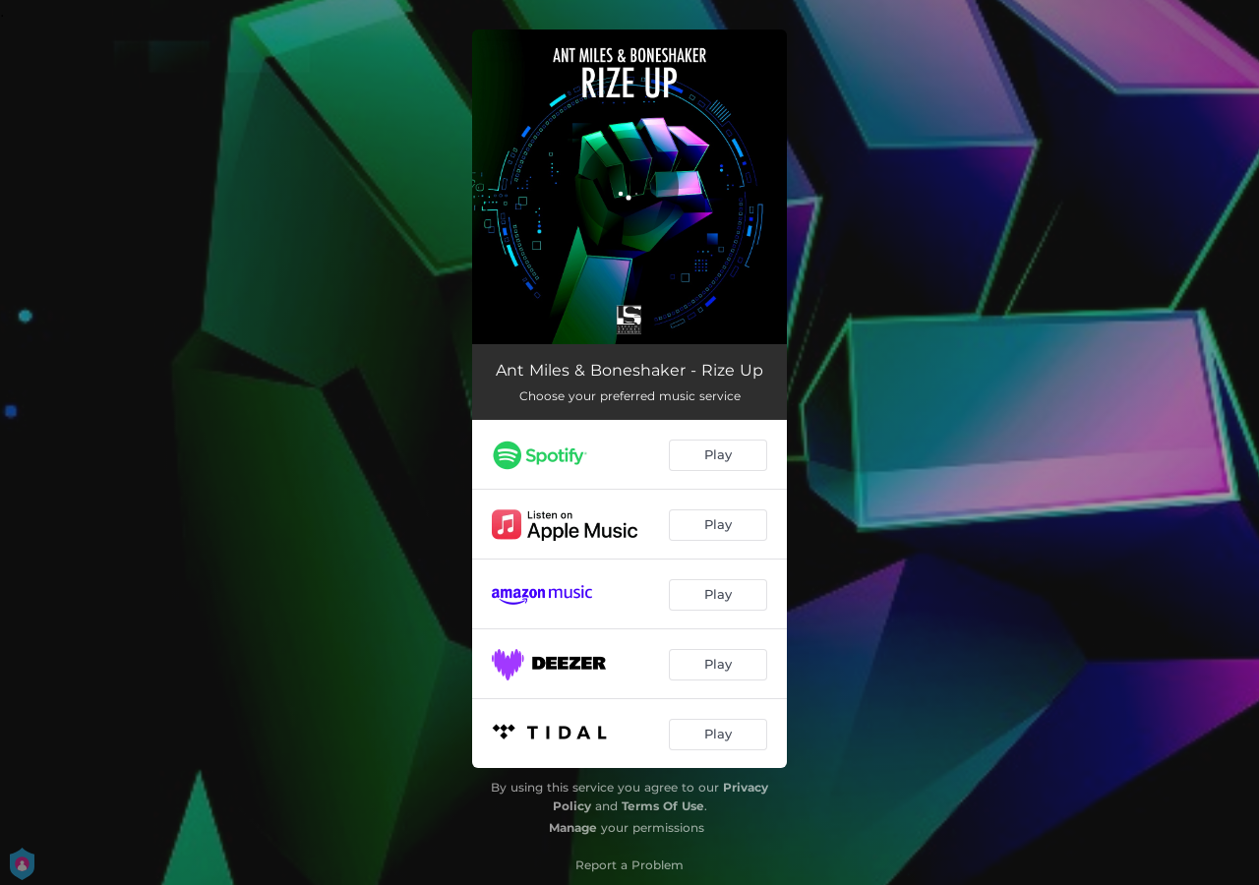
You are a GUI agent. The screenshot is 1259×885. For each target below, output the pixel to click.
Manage (573, 827)
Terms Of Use (663, 805)
